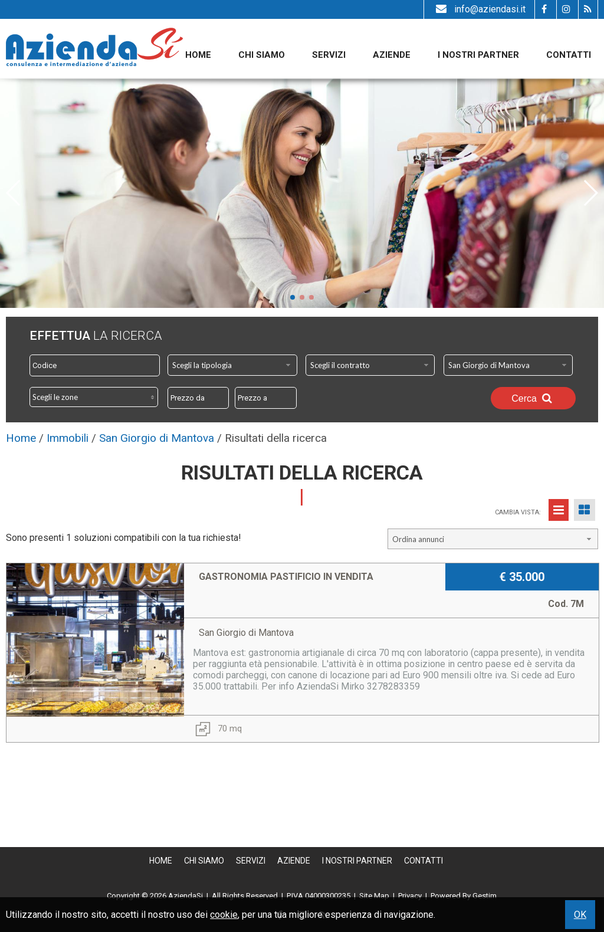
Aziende (392, 55)
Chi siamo (261, 55)
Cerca (533, 398)
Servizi (329, 55)
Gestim (484, 895)
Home (198, 55)
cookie (224, 914)
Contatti (568, 55)
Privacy (410, 895)
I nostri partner (478, 55)
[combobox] (232, 365)
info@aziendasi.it (479, 9)
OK (580, 914)
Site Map (374, 895)
